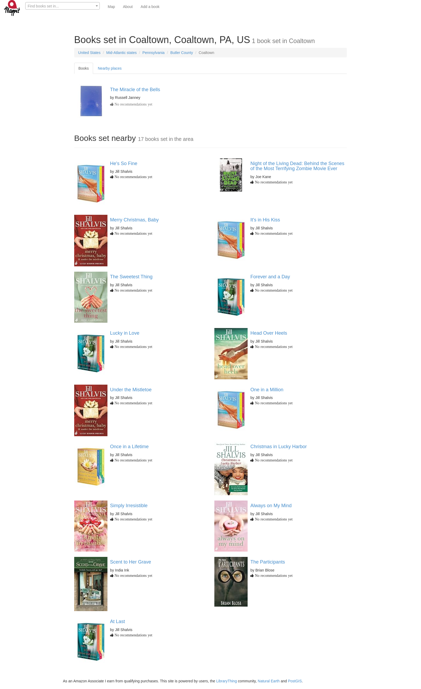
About (128, 7)
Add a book (150, 7)
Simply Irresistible (129, 505)
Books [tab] (83, 68)
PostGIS (295, 681)
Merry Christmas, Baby (134, 219)
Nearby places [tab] (110, 68)
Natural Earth (269, 681)
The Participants (267, 562)
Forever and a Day (270, 276)
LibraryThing (226, 681)
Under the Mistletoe (131, 389)
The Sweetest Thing (131, 276)
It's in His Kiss (265, 219)
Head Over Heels (268, 333)
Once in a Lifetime (129, 446)
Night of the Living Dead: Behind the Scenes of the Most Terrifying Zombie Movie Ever (297, 166)
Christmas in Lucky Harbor (278, 446)
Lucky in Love (124, 333)
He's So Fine (123, 163)
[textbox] (62, 6)
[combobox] (62, 6)
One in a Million (266, 389)
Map (111, 7)
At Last (117, 621)
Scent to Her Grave (130, 562)
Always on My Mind (270, 505)
